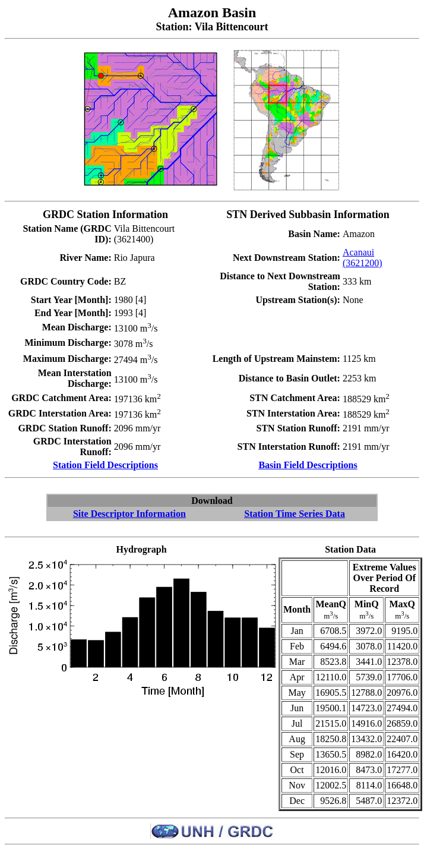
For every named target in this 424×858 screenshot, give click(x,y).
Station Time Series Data (294, 514)
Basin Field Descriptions (307, 465)
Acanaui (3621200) (362, 257)
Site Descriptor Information (129, 514)
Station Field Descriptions (105, 465)
